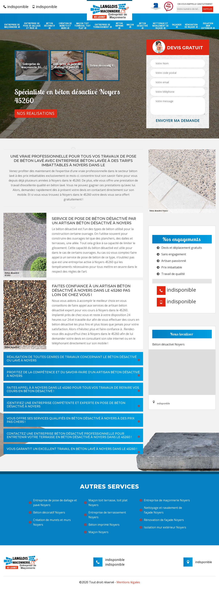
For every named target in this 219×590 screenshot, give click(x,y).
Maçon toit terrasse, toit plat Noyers (105, 502)
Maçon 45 (130, 26)
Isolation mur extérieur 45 (208, 25)
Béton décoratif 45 (49, 25)
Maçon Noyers (96, 532)
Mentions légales (128, 582)
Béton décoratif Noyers (47, 512)
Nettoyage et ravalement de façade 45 (160, 25)
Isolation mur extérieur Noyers (163, 527)
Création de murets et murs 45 (65, 25)
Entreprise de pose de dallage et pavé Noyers (53, 502)
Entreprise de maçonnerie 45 (12, 26)
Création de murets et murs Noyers (50, 522)
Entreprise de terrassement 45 (102, 26)
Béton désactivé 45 (142, 25)
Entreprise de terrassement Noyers (105, 514)
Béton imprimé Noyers (101, 525)
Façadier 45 (176, 26)
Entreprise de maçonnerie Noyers (165, 500)
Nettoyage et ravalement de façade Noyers (161, 510)
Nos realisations (36, 113)
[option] (31, 65)
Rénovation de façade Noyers (162, 520)
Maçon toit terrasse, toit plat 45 (82, 25)
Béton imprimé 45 (119, 25)
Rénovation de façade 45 (191, 26)
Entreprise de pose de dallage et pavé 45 (32, 25)
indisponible (15, 6)
